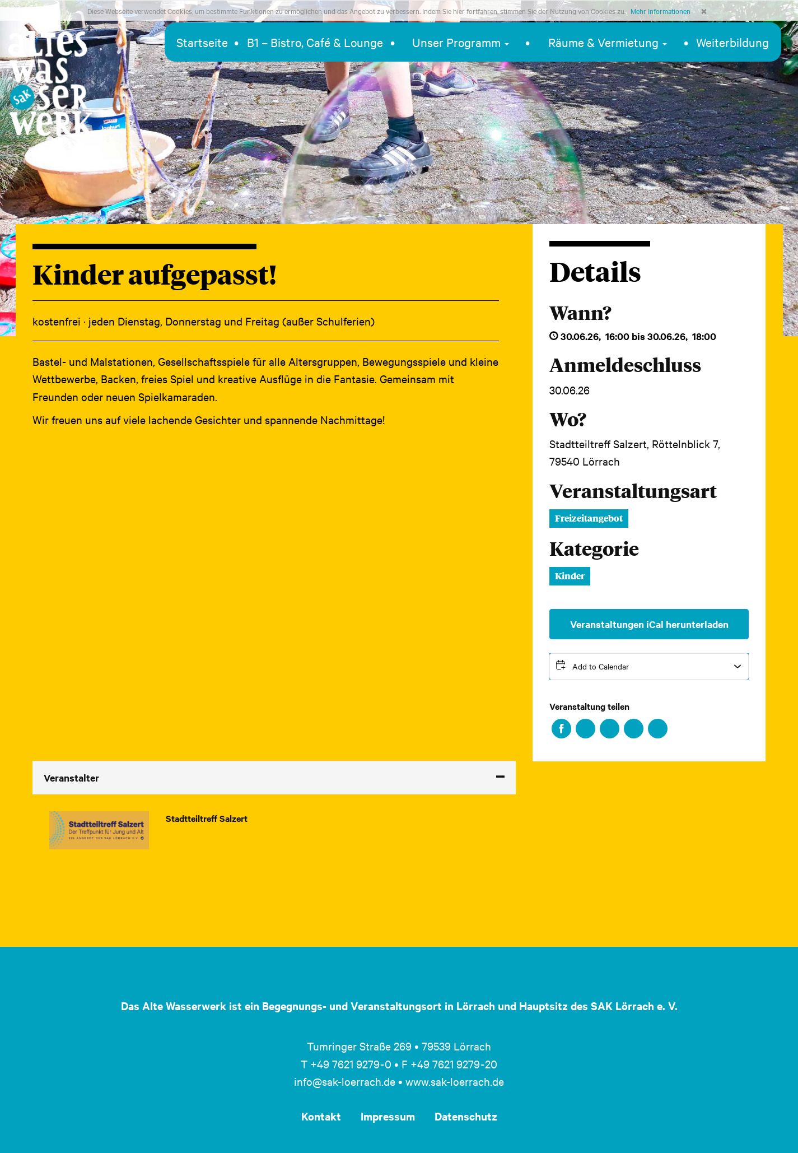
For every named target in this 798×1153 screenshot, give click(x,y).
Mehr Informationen (660, 11)
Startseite (202, 42)
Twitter (585, 728)
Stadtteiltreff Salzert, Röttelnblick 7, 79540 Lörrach (634, 452)
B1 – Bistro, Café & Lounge (315, 42)
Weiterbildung (732, 42)
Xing (633, 728)
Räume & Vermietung (607, 42)
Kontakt (321, 1116)
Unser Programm (460, 42)
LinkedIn (609, 728)
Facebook (561, 728)
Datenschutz (466, 1116)
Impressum (388, 1116)
